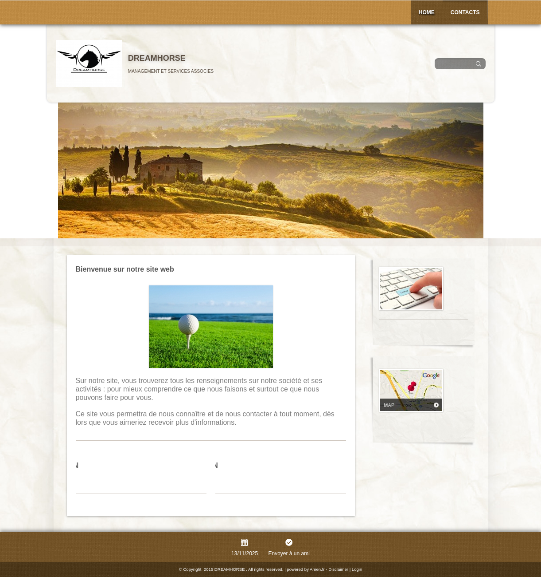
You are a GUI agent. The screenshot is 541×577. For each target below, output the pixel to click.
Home (427, 12)
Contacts (465, 12)
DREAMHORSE (157, 58)
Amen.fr (317, 569)
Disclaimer (338, 569)
